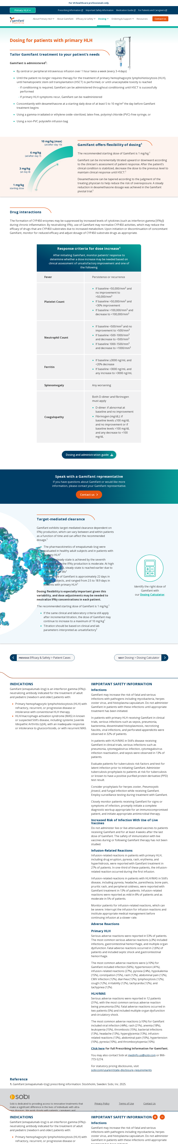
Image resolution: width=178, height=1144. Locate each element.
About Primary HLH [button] (42, 18)
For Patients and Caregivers (151, 10)
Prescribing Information (69, 10)
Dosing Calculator (152, 594)
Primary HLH (21, 10)
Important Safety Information (99, 10)
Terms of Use (126, 1103)
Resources (142, 18)
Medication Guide (124, 10)
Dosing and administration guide (87, 455)
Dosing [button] (102, 18)
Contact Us (160, 18)
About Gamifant (65, 18)
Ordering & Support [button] (121, 18)
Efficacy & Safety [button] (84, 18)
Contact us (87, 494)
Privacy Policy (102, 1103)
